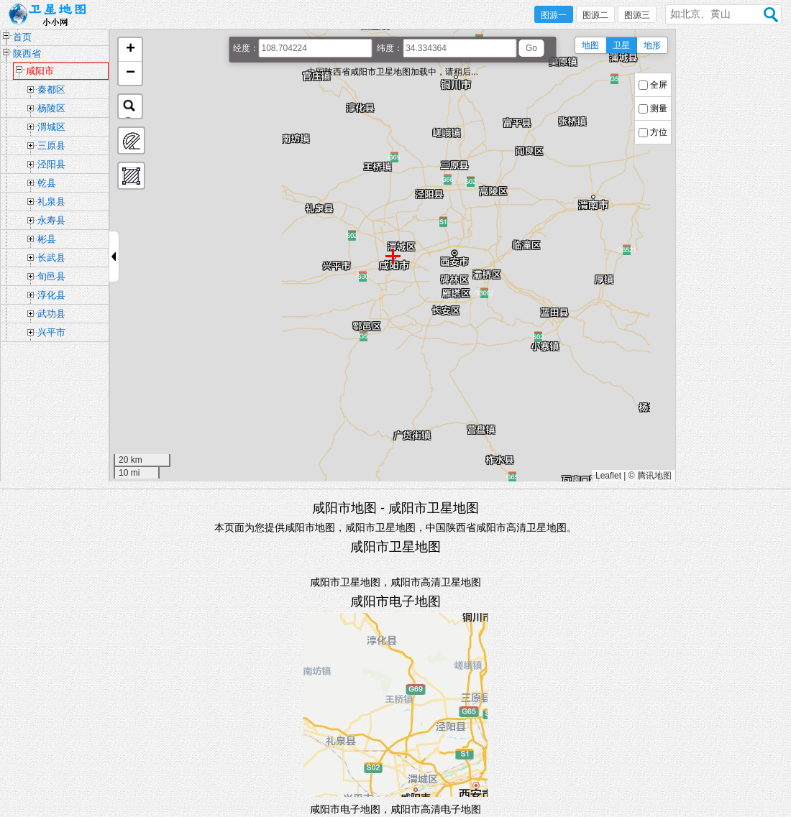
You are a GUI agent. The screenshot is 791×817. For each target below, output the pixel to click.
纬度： (390, 48)
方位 (658, 132)
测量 (658, 108)
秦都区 (51, 89)
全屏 (658, 85)
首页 (22, 37)
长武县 (51, 257)
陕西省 (27, 53)
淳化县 (51, 295)
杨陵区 (51, 108)
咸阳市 (40, 70)
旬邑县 (51, 276)
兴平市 (51, 332)
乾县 (46, 182)
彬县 (46, 239)
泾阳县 (51, 164)
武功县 (51, 313)
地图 (590, 45)
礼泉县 (51, 201)
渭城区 (51, 126)
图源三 (637, 15)
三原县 (51, 145)
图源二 (595, 15)
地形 (652, 45)
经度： (246, 48)
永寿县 (51, 220)
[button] (130, 50)
